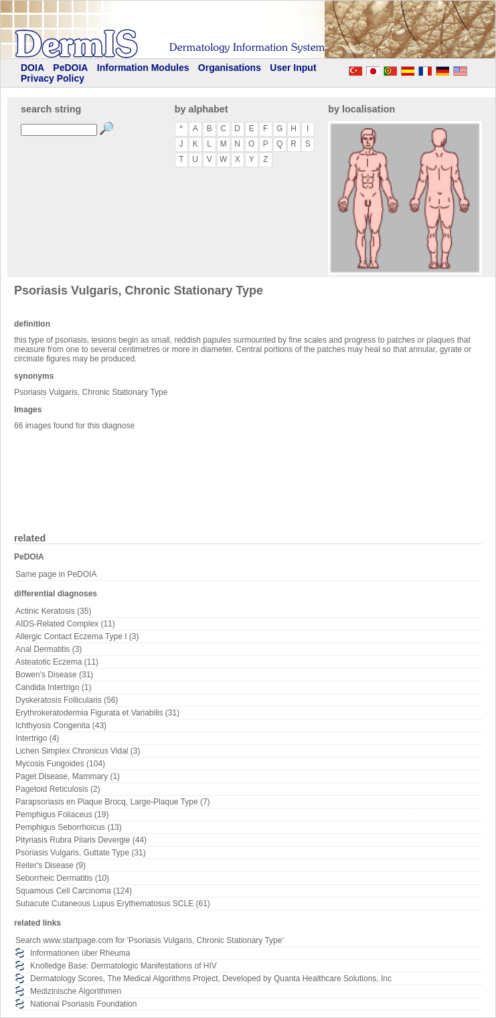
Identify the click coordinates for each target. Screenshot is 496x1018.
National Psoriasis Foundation (83, 1004)
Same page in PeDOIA (55, 574)
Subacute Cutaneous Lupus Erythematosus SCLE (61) (112, 903)
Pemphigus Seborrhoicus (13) (68, 827)
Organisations (229, 67)
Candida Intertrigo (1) (53, 687)
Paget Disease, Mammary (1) (67, 776)
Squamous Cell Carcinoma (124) (73, 891)
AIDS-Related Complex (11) (65, 623)
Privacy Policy (52, 78)
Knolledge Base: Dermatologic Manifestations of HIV (123, 965)
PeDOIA (70, 67)
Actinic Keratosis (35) (53, 611)
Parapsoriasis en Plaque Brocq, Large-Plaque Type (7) (112, 802)
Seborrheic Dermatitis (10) (62, 878)
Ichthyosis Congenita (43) (60, 725)
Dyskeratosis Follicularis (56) (66, 700)
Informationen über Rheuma (80, 953)
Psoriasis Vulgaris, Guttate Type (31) (80, 852)
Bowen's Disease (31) (54, 674)
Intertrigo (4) (37, 738)
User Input (293, 67)
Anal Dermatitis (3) (48, 649)
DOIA (32, 67)
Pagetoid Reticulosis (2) (57, 789)
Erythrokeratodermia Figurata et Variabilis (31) (97, 712)
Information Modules (143, 67)
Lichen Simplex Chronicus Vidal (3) (78, 751)
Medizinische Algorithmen (75, 991)
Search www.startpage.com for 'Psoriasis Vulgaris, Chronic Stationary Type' (149, 940)
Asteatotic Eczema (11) (56, 662)
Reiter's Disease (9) (50, 865)
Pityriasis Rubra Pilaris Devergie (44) (81, 840)
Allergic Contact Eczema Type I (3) (77, 636)
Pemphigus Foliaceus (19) (61, 814)
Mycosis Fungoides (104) (60, 763)
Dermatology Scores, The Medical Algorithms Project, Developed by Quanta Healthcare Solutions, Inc (211, 978)
